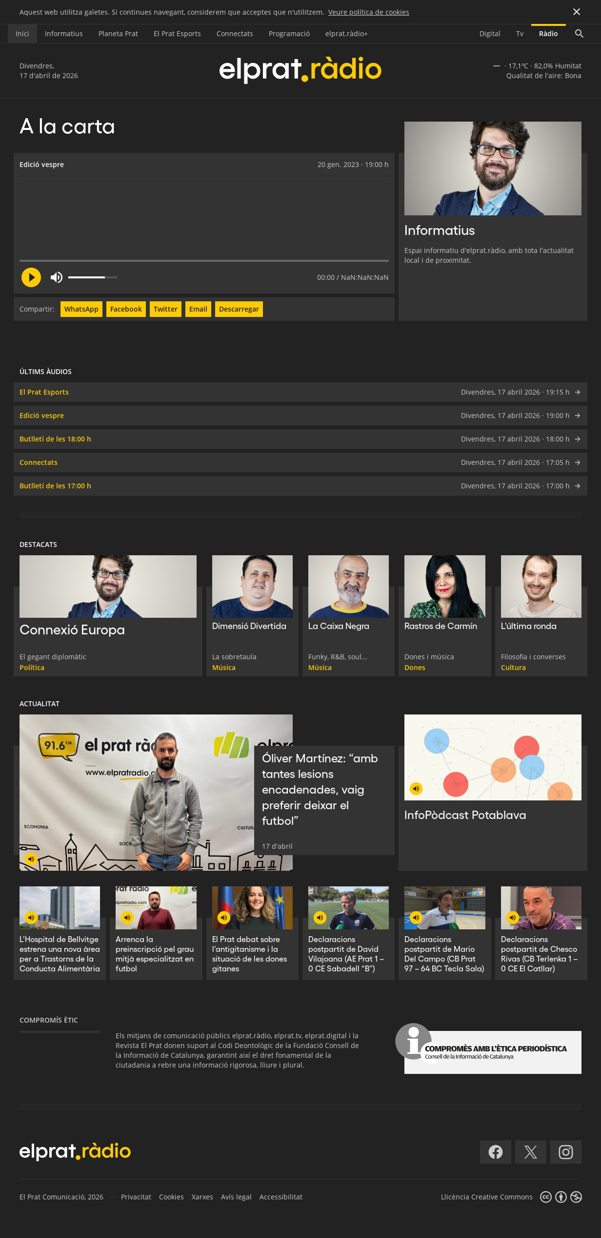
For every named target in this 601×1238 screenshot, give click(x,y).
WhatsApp (81, 309)
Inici (22, 33)
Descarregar (239, 309)
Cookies (171, 1196)
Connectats (235, 33)
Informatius (64, 33)
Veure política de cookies (368, 12)
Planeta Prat (118, 33)
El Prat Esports (177, 33)
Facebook (126, 309)
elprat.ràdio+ (346, 33)
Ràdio (548, 33)
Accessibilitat (281, 1196)
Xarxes (202, 1196)
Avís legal (236, 1196)
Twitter (166, 309)
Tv (519, 33)
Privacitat (136, 1196)
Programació (289, 33)
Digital (490, 33)
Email (198, 309)
